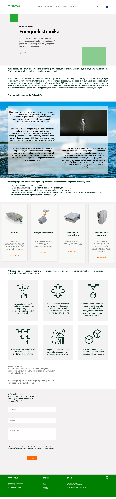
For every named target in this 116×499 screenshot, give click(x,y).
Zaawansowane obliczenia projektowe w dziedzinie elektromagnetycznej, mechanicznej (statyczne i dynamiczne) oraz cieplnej (58, 308)
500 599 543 (16, 401)
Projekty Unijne (72, 483)
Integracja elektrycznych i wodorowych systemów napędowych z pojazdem (93, 351)
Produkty (48, 7)
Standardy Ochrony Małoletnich (77, 487)
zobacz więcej (14, 255)
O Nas (40, 7)
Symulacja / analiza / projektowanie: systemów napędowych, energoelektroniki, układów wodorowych (22, 308)
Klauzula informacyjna (74, 484)
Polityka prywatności (74, 486)
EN (97, 7)
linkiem (21, 450)
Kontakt (73, 7)
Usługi (57, 7)
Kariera (64, 7)
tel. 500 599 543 (12, 484)
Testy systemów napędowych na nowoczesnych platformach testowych (22, 351)
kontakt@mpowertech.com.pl (20, 399)
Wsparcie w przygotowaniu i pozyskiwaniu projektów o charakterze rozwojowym (58, 352)
